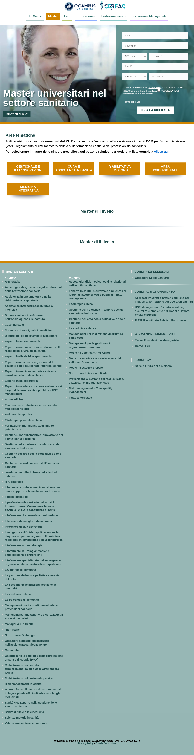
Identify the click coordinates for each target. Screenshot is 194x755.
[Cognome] (155, 46)
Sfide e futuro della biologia (153, 365)
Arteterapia (12, 281)
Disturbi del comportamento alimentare (31, 335)
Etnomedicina (14, 399)
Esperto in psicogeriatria (21, 380)
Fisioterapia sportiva (18, 414)
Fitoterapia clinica (81, 304)
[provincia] (134, 76)
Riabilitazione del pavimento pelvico (29, 678)
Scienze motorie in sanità (22, 717)
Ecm (67, 16)
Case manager (14, 324)
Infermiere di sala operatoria (23, 526)
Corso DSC (142, 345)
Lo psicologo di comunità (22, 599)
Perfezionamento (113, 16)
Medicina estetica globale (86, 367)
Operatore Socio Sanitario (152, 277)
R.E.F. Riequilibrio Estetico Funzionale (160, 320)
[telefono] (168, 56)
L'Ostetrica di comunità (20, 569)
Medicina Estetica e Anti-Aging (89, 352)
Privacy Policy (155, 87)
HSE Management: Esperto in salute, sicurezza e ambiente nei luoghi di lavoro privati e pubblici (162, 311)
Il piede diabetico (16, 496)
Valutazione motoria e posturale (26, 723)
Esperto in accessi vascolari (23, 341)
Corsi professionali (151, 271)
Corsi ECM (142, 360)
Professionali (86, 16)
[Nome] (155, 35)
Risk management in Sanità (23, 683)
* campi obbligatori (131, 102)
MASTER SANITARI (19, 271)
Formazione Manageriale (149, 16)
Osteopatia (12, 650)
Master (53, 16)
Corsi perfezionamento (154, 291)
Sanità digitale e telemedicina (24, 711)
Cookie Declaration (105, 743)
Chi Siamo (35, 16)
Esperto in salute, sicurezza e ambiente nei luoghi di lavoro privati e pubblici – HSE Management (33, 390)
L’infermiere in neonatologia (23, 545)
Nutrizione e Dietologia (20, 635)
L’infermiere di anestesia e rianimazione (31, 515)
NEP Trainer (13, 629)
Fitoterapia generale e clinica (24, 420)
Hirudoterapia (14, 481)
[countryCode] (134, 56)
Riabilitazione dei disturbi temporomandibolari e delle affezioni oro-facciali (32, 669)
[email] (155, 66)
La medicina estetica (18, 594)
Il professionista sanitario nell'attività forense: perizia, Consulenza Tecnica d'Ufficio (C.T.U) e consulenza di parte (30, 506)
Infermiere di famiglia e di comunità (28, 521)
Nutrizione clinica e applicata (88, 373)
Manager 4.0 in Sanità (19, 624)
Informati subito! (16, 114)
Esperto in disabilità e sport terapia (28, 356)
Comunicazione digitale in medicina (28, 330)
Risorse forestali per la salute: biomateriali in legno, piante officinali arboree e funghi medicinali (33, 693)
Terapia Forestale (80, 397)
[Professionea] (168, 76)
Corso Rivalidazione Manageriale (157, 340)
